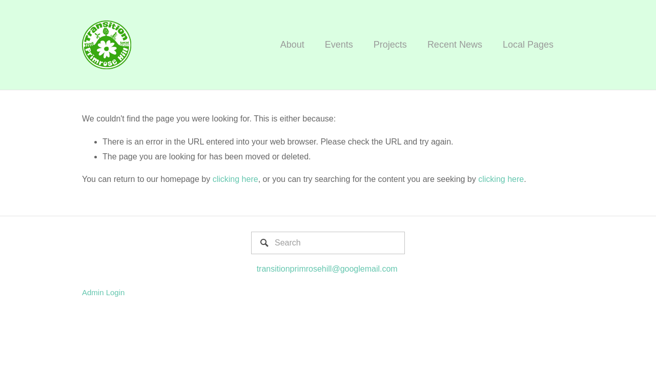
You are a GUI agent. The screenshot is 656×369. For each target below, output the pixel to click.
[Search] (328, 243)
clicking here (235, 179)
